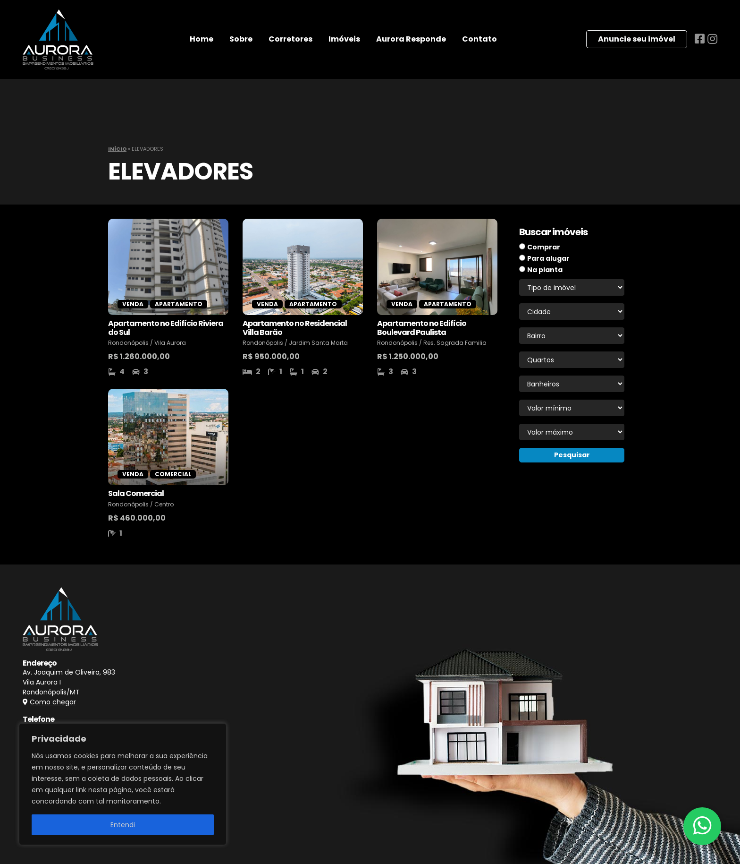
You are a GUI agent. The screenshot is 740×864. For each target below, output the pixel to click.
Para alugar (548, 258)
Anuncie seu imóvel (636, 39)
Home (201, 39)
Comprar (543, 247)
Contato (479, 39)
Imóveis (344, 39)
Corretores (290, 39)
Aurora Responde (411, 39)
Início (117, 149)
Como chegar (53, 702)
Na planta (545, 269)
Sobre (240, 39)
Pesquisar (572, 455)
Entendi (122, 825)
